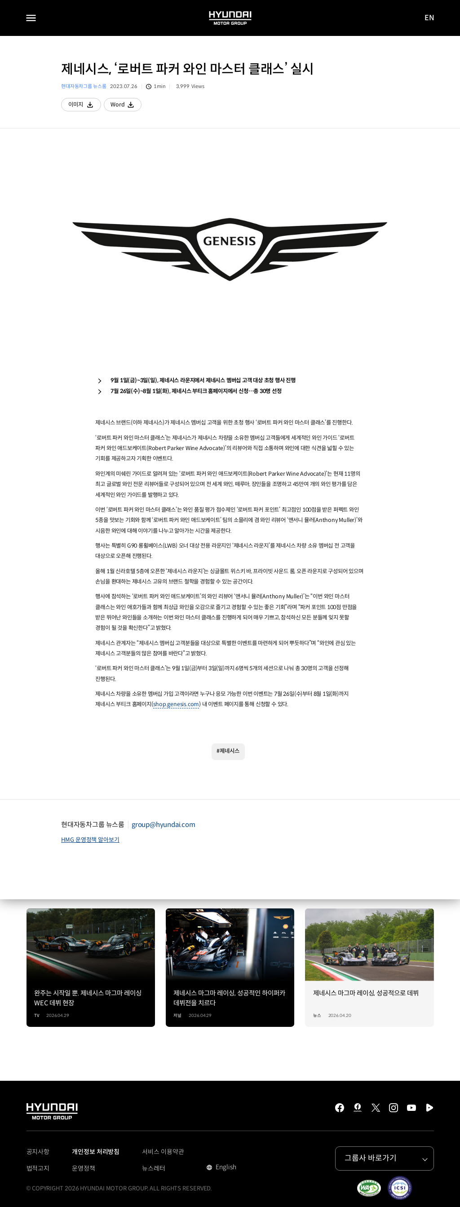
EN (430, 18)
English (225, 1168)
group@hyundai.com (163, 824)
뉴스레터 (153, 1168)
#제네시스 (228, 751)
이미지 (84, 106)
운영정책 (83, 1168)
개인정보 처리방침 (95, 1152)
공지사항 (38, 1152)
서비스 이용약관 (163, 1152)
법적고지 (38, 1168)
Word (126, 106)
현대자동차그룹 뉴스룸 (83, 86)
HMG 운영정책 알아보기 (90, 840)
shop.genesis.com (176, 704)
